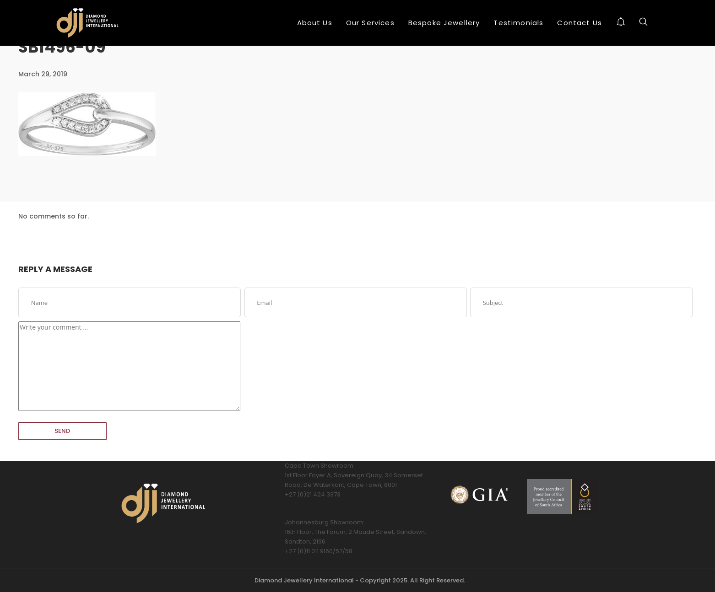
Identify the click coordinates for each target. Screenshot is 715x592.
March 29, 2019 (42, 74)
